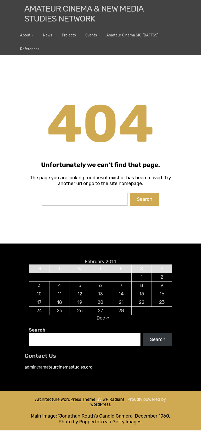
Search (144, 199)
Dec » (103, 318)
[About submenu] (32, 35)
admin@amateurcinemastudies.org (59, 367)
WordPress (100, 404)
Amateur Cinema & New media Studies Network (83, 14)
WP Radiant (113, 399)
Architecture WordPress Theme (65, 399)
